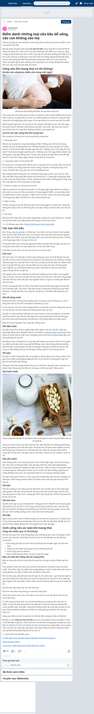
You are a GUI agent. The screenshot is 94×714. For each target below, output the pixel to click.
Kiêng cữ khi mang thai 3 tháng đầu (39, 224)
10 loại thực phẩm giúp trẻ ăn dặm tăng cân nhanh (23, 645)
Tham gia (66, 22)
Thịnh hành (12, 3)
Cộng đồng (27, 3)
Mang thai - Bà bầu (21, 22)
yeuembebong (13, 28)
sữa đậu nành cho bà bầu (55, 332)
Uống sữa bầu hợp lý (11, 642)
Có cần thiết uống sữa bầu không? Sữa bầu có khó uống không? (28, 638)
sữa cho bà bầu (18, 232)
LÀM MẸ (9, 22)
